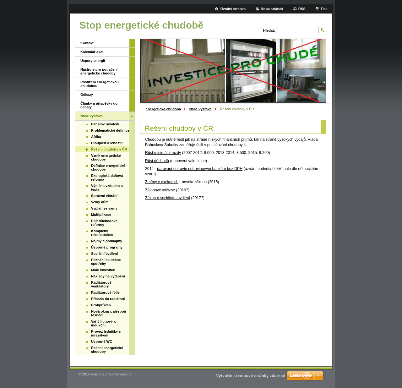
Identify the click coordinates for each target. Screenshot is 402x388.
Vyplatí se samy (104, 208)
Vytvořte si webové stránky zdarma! (250, 375)
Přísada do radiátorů (108, 299)
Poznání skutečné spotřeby (106, 261)
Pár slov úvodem (105, 124)
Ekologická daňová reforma (107, 177)
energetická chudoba (163, 109)
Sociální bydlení (104, 253)
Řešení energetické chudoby (107, 349)
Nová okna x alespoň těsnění (108, 313)
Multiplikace (101, 214)
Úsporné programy (106, 247)
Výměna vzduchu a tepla (107, 187)
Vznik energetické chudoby (106, 157)
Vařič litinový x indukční (103, 323)
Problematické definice (110, 130)
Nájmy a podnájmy (106, 241)
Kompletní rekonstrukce (102, 233)
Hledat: (269, 30)
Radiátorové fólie (105, 292)
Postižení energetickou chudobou (99, 84)
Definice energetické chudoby (108, 167)
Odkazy (86, 94)
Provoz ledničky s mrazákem (106, 333)
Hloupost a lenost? (107, 143)
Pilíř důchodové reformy (104, 223)
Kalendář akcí (91, 52)
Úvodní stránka (233, 9)
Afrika (96, 137)
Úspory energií (92, 61)
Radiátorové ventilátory (101, 284)
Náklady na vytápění (108, 276)
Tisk (324, 9)
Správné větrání (104, 196)
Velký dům (99, 202)
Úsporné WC (101, 341)
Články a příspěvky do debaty (98, 105)
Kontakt (87, 43)
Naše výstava (200, 109)
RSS (302, 9)
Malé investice (103, 270)
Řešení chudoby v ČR (109, 149)
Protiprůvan (101, 305)
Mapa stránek (272, 9)
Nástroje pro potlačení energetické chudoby (98, 71)
